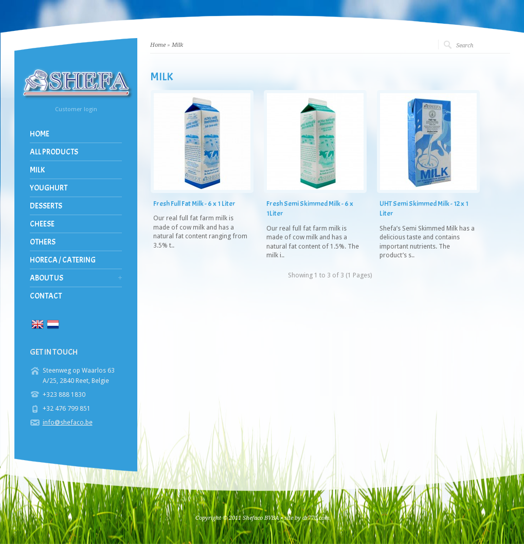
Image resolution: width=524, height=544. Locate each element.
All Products (54, 152)
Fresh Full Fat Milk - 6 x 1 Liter (194, 203)
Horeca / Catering (63, 260)
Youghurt (48, 188)
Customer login (76, 109)
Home (39, 134)
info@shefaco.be (68, 422)
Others (43, 242)
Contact (46, 296)
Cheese (42, 224)
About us (46, 278)
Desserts (46, 206)
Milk (37, 170)
